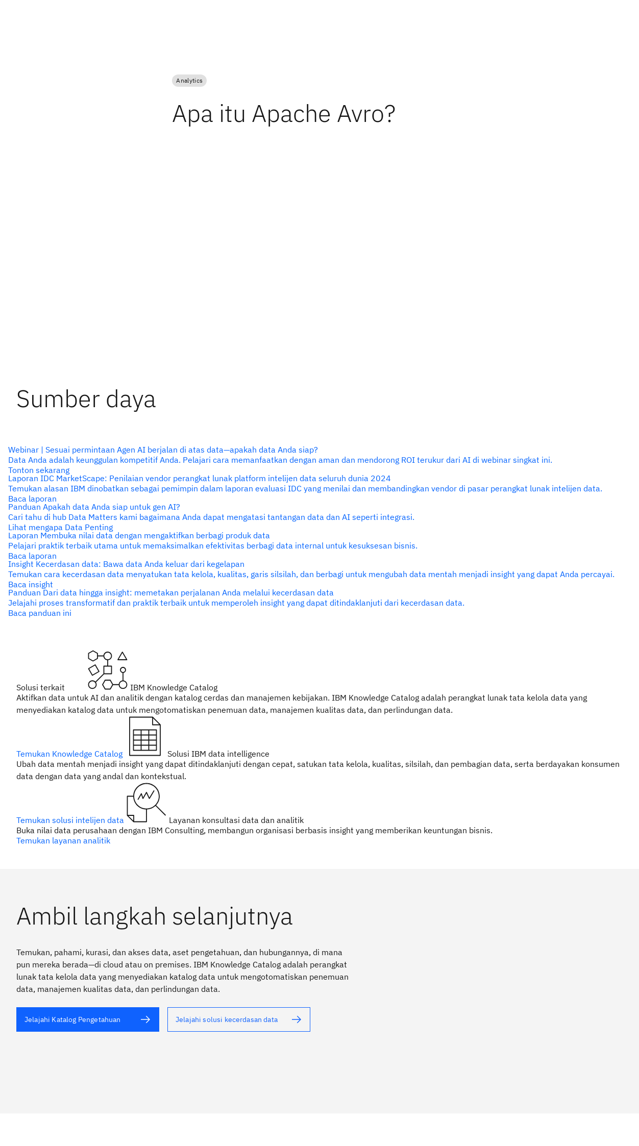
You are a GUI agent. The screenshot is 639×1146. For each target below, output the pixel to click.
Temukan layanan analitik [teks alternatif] (63, 840)
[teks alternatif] (315, 459)
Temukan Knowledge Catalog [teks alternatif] (70, 754)
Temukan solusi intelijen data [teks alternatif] (71, 820)
